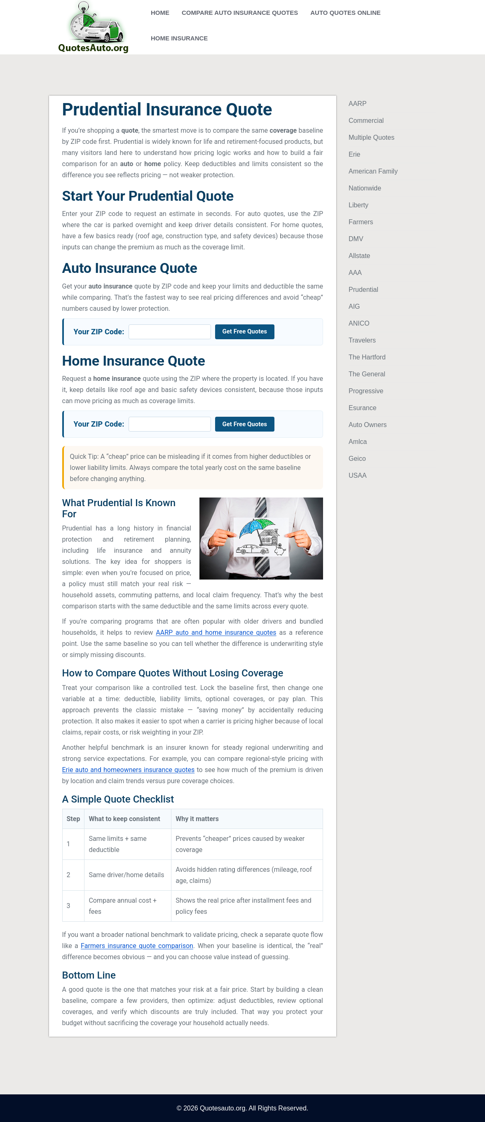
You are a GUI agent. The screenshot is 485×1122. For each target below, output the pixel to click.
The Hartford (367, 357)
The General (367, 374)
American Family (373, 171)
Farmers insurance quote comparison (137, 946)
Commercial (366, 120)
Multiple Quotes (371, 137)
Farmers (361, 221)
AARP (358, 103)
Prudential (363, 289)
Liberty (358, 205)
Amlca (358, 441)
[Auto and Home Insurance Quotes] (90, 27)
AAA (355, 272)
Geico (357, 458)
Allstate (359, 255)
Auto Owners (368, 424)
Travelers (362, 340)
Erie (354, 154)
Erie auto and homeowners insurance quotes (128, 770)
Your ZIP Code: (99, 331)
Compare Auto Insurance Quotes (240, 12)
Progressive (366, 390)
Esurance (363, 407)
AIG (354, 306)
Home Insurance (179, 38)
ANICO (359, 323)
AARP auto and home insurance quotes (216, 632)
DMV (356, 238)
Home (160, 12)
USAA (358, 475)
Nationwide (365, 188)
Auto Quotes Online (345, 12)
